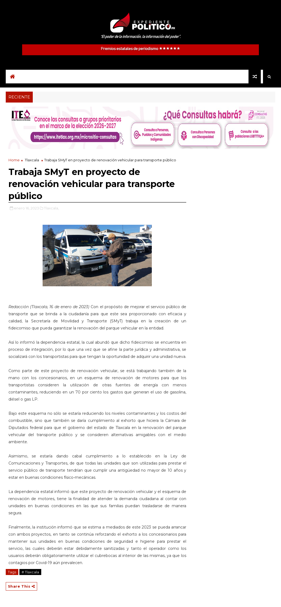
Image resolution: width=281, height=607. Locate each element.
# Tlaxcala (30, 572)
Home (14, 160)
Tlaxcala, (51, 208)
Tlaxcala (32, 160)
